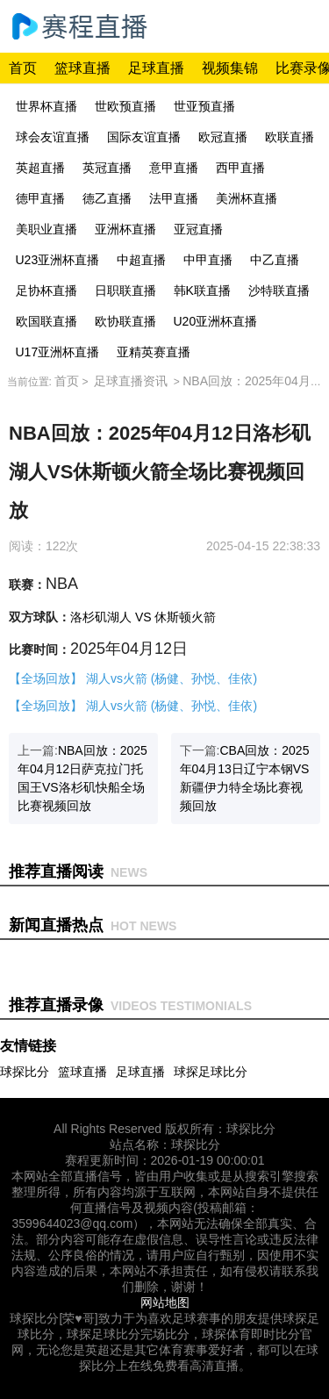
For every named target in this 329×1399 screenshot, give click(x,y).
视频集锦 (230, 68)
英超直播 (40, 168)
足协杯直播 (46, 290)
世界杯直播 (46, 106)
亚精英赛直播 (153, 352)
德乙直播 (107, 198)
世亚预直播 (204, 106)
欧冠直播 (222, 137)
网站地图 (165, 1302)
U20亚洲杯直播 (216, 321)
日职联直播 (125, 290)
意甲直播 (173, 168)
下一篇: (245, 778)
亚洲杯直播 (125, 229)
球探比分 (24, 1072)
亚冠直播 (198, 229)
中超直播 (141, 260)
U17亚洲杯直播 (58, 352)
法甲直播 (173, 198)
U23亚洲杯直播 (58, 260)
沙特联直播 (279, 290)
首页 (23, 68)
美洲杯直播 (246, 198)
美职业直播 (46, 229)
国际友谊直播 (144, 137)
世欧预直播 (125, 106)
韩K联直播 (202, 290)
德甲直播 (40, 198)
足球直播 (156, 68)
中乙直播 (274, 260)
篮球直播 (82, 68)
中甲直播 (207, 260)
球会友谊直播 (52, 137)
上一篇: (82, 778)
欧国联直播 (46, 321)
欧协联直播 (125, 321)
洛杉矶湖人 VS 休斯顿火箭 (143, 617)
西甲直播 (240, 168)
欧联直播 (289, 137)
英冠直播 (107, 168)
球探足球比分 (210, 1072)
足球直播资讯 (131, 381)
